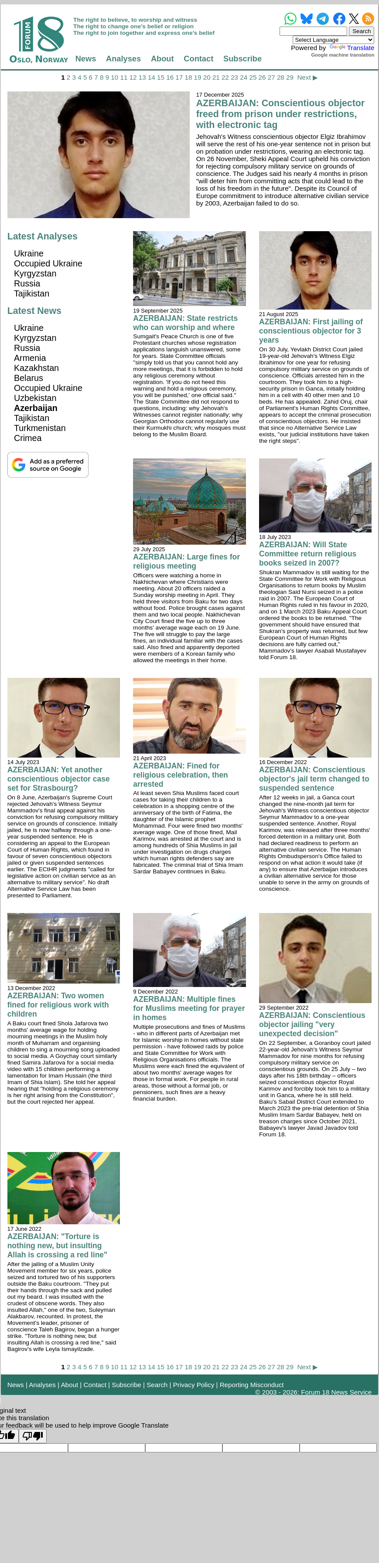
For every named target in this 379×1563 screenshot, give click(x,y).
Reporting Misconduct (252, 1384)
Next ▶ (307, 77)
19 (197, 77)
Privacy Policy (194, 1384)
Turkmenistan (40, 428)
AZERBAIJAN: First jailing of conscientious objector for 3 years (311, 330)
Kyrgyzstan (35, 273)
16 (170, 77)
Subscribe (242, 58)
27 (271, 77)
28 (280, 77)
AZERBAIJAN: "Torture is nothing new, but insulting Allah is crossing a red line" (57, 1245)
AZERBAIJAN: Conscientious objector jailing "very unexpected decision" (312, 1024)
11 (123, 77)
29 (290, 77)
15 (160, 77)
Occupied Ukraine (48, 263)
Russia (27, 283)
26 (262, 77)
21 (216, 77)
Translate (351, 47)
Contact (198, 58)
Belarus (28, 378)
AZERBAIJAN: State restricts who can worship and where (185, 323)
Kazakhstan (36, 368)
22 (225, 77)
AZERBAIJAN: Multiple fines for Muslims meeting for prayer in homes (189, 1008)
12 (133, 77)
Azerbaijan (36, 408)
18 (188, 77)
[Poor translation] (33, 1436)
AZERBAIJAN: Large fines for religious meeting (186, 561)
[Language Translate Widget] (333, 40)
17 (179, 77)
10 (114, 77)
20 (207, 77)
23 (234, 77)
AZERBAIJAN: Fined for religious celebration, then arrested (180, 774)
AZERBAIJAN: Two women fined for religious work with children (58, 1004)
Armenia (30, 358)
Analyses (123, 58)
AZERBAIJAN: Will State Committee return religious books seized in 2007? (307, 553)
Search (157, 1384)
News (85, 58)
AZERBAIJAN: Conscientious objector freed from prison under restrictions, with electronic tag (280, 114)
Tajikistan (31, 293)
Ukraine (29, 253)
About (162, 58)
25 (252, 77)
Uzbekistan (35, 398)
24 (243, 77)
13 (142, 77)
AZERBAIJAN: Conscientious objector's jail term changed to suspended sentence (314, 778)
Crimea (28, 438)
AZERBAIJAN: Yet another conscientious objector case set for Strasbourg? (58, 778)
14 (151, 77)
